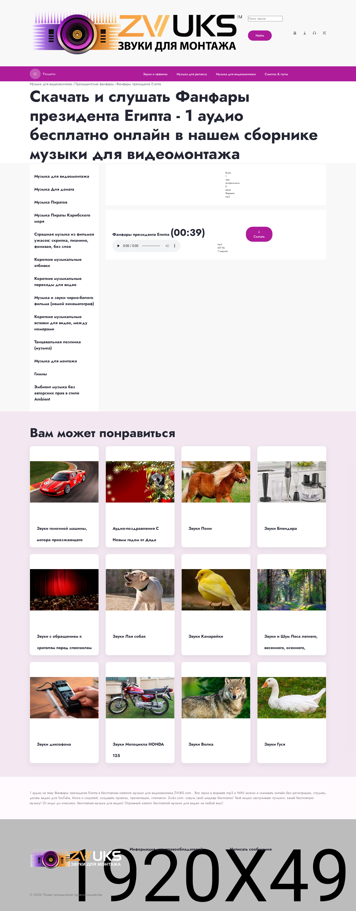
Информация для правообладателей (166, 849)
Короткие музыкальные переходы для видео (58, 282)
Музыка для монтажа (55, 361)
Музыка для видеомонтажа (51, 84)
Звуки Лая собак (129, 636)
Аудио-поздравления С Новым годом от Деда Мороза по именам (136, 539)
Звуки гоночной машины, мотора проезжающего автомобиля (62, 539)
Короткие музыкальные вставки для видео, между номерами (60, 323)
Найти (260, 35)
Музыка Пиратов (50, 202)
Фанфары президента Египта (138, 84)
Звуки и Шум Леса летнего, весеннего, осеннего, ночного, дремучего (291, 647)
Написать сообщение (251, 849)
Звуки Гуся (274, 744)
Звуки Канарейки (205, 636)
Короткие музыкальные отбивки (58, 262)
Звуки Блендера (280, 528)
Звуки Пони (200, 528)
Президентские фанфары (94, 84)
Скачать (259, 234)
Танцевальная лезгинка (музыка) (57, 345)
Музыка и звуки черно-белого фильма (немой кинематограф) (64, 301)
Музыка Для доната (54, 189)
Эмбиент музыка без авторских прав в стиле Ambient (56, 393)
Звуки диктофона (54, 744)
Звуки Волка (200, 744)
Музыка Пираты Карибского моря (62, 218)
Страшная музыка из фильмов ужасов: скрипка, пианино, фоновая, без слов (64, 240)
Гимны (40, 374)
